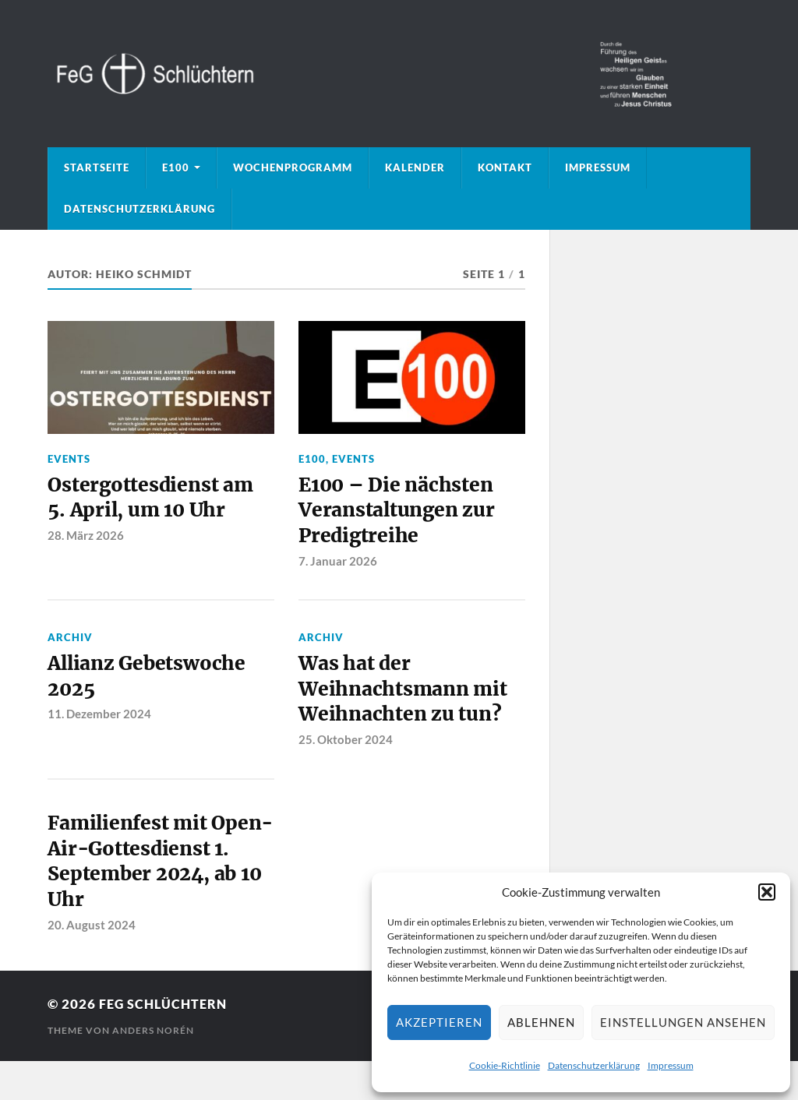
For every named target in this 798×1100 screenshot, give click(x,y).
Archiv (70, 641)
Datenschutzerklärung (594, 1065)
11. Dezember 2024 (99, 720)
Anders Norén (153, 1069)
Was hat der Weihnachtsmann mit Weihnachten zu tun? (405, 695)
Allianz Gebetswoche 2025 (149, 681)
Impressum (671, 1065)
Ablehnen (541, 1022)
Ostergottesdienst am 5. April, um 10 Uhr (152, 499)
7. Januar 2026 (337, 565)
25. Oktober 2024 (345, 747)
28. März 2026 (86, 538)
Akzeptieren (439, 1022)
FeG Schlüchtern (165, 1043)
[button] (767, 892)
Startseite (96, 167)
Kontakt (505, 167)
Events (69, 459)
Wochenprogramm (292, 167)
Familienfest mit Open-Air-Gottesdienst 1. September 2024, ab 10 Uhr (159, 885)
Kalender (415, 167)
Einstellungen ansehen (683, 1022)
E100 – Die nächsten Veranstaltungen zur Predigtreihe (399, 513)
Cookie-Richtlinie (504, 1065)
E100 (175, 167)
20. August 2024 (92, 964)
